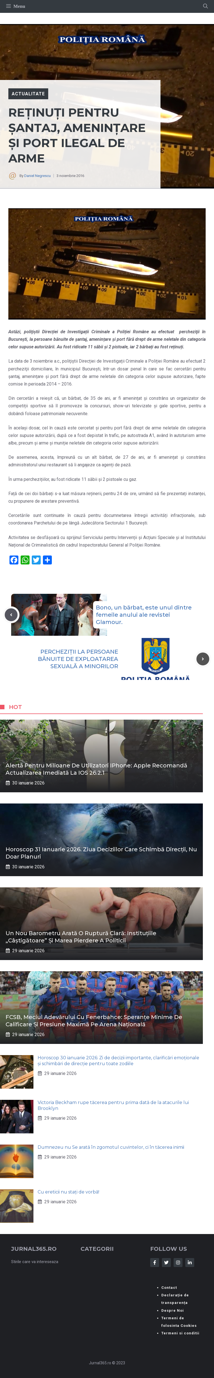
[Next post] (202, 659)
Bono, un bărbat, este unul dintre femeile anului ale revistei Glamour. (144, 614)
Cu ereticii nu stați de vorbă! (68, 1192)
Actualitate (28, 93)
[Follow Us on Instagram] (178, 1262)
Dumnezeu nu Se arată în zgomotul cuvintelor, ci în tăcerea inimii (111, 1147)
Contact (169, 1287)
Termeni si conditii (180, 1333)
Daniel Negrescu (37, 176)
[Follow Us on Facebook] (154, 1262)
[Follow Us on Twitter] (166, 1262)
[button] (205, 6)
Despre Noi (172, 1310)
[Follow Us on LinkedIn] (189, 1262)
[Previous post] (11, 614)
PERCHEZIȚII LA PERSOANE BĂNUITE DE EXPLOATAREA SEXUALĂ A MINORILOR (78, 659)
